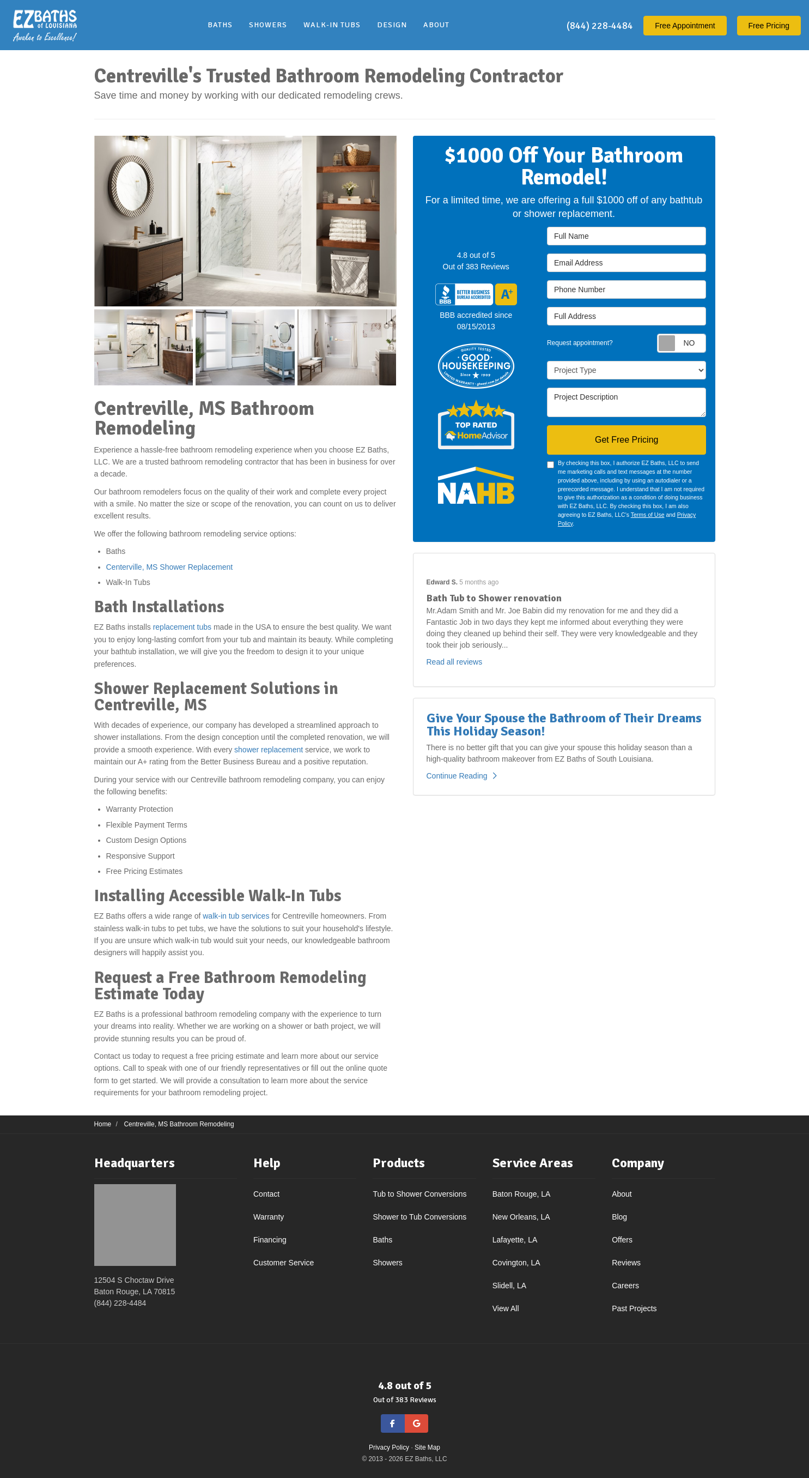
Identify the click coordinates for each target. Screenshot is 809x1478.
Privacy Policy (389, 1447)
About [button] (436, 24)
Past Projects (634, 1308)
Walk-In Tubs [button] (332, 24)
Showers (387, 1262)
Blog (619, 1216)
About (622, 1194)
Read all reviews (455, 661)
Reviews (626, 1262)
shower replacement (268, 749)
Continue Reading (462, 775)
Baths (382, 1239)
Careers (625, 1285)
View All (505, 1308)
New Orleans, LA (521, 1216)
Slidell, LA (509, 1285)
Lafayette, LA (515, 1239)
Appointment (685, 25)
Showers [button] (268, 24)
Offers (622, 1239)
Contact (266, 1194)
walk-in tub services (236, 916)
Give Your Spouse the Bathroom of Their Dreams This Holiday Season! (564, 724)
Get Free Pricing (626, 439)
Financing (270, 1239)
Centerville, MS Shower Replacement (170, 567)
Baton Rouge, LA (521, 1194)
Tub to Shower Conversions (419, 1194)
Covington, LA (516, 1262)
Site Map (427, 1447)
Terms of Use (648, 514)
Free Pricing (769, 25)
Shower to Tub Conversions (419, 1216)
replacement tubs (182, 627)
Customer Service (283, 1262)
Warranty (268, 1216)
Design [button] (392, 24)
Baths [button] (220, 24)
